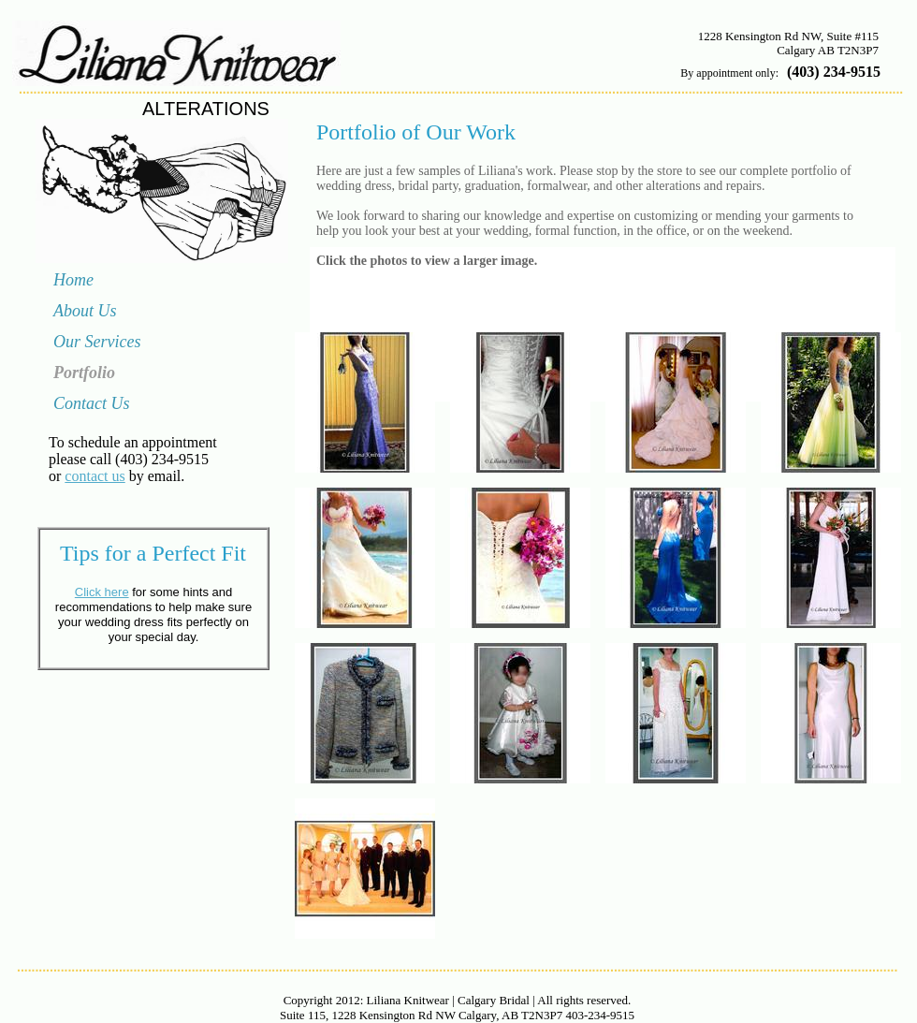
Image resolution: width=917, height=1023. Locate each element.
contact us (94, 476)
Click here (102, 592)
